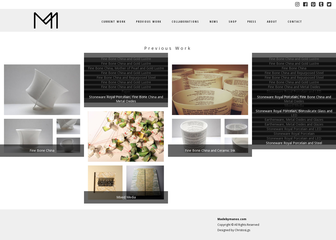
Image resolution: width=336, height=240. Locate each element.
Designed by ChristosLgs (233, 230)
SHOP (233, 22)
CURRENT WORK (114, 22)
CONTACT (295, 22)
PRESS (251, 22)
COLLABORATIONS (185, 22)
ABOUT (272, 22)
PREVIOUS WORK (148, 22)
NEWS (214, 22)
